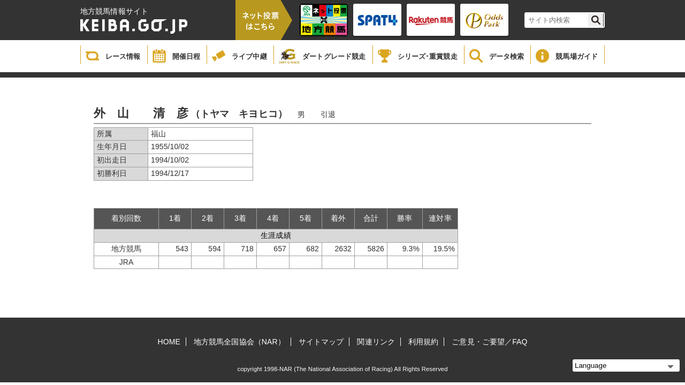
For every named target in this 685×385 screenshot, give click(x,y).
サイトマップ (321, 341)
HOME (169, 341)
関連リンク (376, 341)
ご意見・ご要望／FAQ (489, 341)
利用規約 (423, 341)
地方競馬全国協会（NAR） (239, 341)
